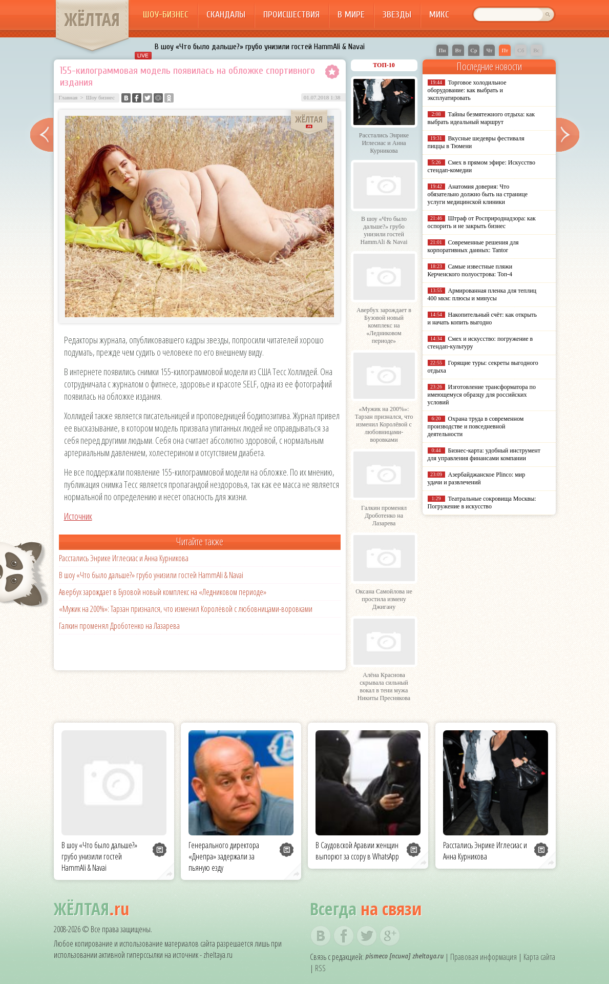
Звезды (397, 14)
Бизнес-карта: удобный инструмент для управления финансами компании (484, 454)
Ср (474, 50)
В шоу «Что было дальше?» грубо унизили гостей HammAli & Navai (260, 46)
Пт (504, 50)
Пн (442, 50)
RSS (320, 968)
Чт (489, 50)
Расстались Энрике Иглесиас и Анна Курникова (123, 558)
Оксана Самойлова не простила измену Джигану (383, 599)
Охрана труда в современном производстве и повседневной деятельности (476, 426)
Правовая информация (483, 956)
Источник (78, 516)
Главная (68, 97)
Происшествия (291, 14)
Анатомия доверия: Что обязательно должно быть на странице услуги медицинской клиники (478, 194)
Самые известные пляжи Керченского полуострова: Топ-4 (470, 270)
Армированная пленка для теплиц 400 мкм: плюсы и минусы (482, 294)
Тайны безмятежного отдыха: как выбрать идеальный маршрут (481, 118)
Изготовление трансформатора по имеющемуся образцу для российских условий (482, 394)
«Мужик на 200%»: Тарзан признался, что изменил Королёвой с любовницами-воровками (185, 608)
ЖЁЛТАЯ (92, 19)
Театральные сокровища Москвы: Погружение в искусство (482, 502)
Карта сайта (539, 956)
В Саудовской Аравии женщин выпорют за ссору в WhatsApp (357, 850)
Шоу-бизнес (165, 14)
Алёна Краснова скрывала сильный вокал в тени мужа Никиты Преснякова (384, 686)
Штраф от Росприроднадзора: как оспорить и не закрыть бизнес (482, 222)
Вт (458, 50)
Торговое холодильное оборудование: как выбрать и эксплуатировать (467, 90)
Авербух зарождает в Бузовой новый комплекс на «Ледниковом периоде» (162, 592)
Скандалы (225, 14)
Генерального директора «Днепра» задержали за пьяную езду (223, 856)
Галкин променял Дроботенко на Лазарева (119, 625)
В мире (351, 14)
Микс (439, 14)
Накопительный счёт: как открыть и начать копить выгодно (482, 318)
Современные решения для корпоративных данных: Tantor (473, 246)
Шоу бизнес (100, 97)
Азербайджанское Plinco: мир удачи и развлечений (477, 478)
